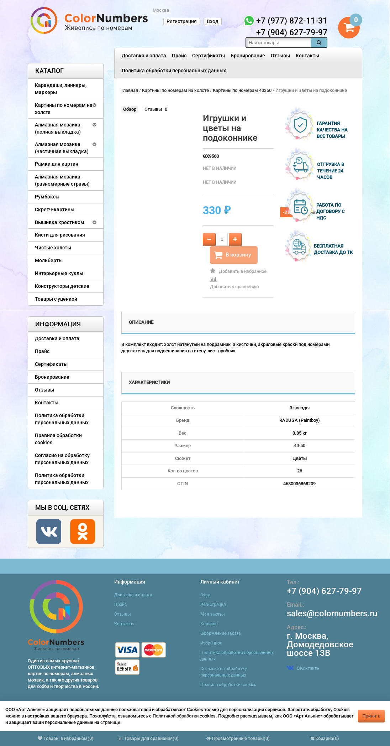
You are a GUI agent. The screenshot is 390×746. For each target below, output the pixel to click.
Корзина (208, 623)
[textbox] (278, 42)
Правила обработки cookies (58, 438)
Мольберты (49, 260)
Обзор (129, 109)
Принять (371, 716)
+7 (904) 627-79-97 (324, 591)
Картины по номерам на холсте (64, 108)
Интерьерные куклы (59, 273)
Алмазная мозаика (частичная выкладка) (62, 147)
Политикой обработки (176, 716)
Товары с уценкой (56, 299)
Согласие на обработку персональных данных (62, 458)
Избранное (211, 643)
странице (110, 722)
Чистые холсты (53, 247)
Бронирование (248, 55)
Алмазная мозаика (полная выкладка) (58, 128)
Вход (212, 21)
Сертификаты (208, 55)
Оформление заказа (220, 633)
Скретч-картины (54, 209)
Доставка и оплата (144, 55)
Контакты (307, 55)
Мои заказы (212, 614)
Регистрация (182, 21)
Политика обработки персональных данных (174, 70)
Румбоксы (47, 197)
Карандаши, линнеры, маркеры (60, 88)
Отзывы (280, 55)
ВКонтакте (303, 668)
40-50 (299, 445)
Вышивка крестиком (59, 222)
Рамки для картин (56, 164)
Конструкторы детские (62, 286)
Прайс (179, 55)
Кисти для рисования (60, 235)
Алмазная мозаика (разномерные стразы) (62, 180)
